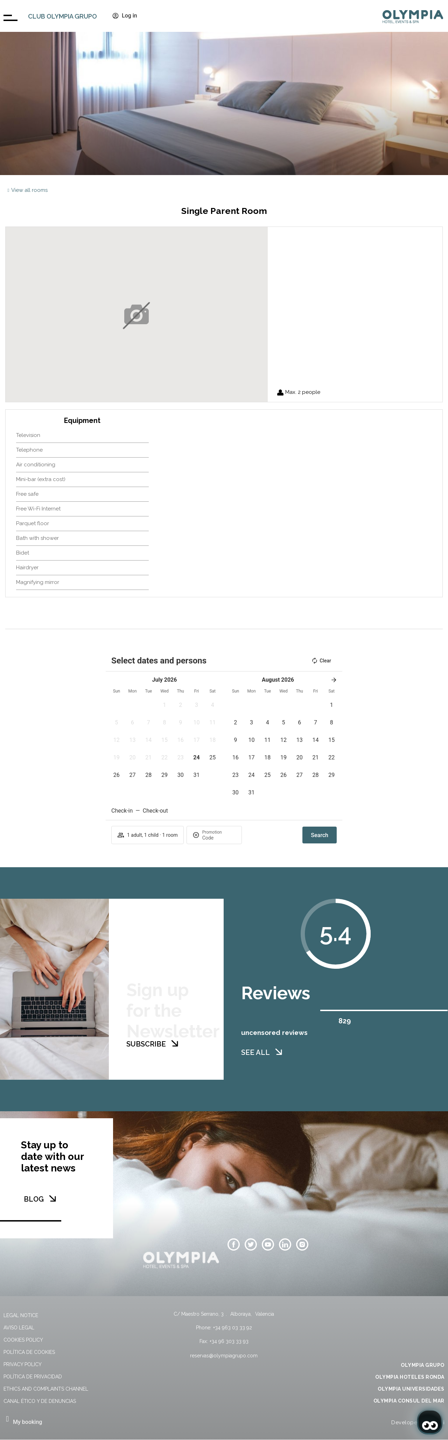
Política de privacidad (33, 1376)
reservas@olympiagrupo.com (224, 1355)
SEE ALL (255, 1089)
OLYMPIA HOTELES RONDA (409, 1377)
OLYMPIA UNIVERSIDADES (411, 1389)
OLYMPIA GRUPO (422, 1365)
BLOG (34, 1199)
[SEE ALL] (278, 1088)
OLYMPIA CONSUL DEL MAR (408, 1401)
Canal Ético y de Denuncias (40, 1401)
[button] (164, 705)
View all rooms (29, 190)
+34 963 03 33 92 (232, 1327)
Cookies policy (23, 1340)
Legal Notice (21, 1315)
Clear (321, 660)
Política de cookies (29, 1352)
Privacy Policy (23, 1364)
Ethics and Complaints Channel (46, 1389)
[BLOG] (52, 1198)
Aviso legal (19, 1327)
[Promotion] (219, 838)
